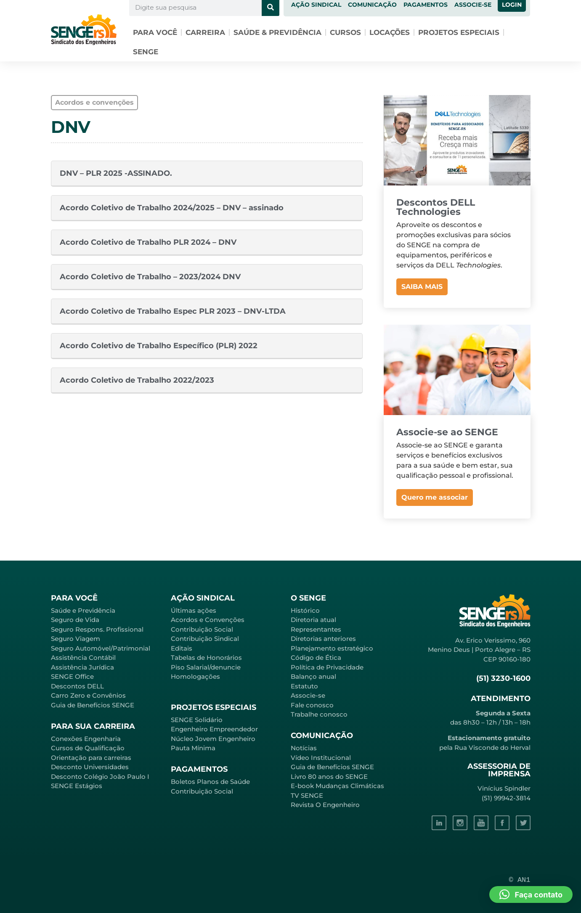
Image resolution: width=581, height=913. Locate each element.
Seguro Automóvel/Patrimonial (100, 648)
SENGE (145, 52)
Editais (181, 648)
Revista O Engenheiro (325, 805)
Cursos (345, 32)
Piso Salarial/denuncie (206, 667)
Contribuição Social (202, 629)
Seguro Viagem (75, 639)
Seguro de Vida (75, 620)
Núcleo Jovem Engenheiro (213, 739)
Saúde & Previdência (277, 32)
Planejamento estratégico (332, 648)
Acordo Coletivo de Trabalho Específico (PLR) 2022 (158, 345)
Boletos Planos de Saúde (210, 782)
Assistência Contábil (83, 658)
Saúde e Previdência (83, 610)
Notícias (304, 748)
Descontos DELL (77, 686)
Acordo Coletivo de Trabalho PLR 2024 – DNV (148, 242)
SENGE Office (72, 676)
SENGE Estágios (76, 786)
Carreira (205, 32)
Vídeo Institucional (321, 758)
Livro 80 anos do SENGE (329, 777)
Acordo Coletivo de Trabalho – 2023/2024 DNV (150, 276)
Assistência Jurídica (82, 667)
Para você (155, 32)
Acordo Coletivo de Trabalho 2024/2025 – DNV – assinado (172, 207)
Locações (389, 32)
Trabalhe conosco (319, 714)
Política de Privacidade (327, 667)
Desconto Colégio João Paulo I (100, 777)
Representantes (316, 629)
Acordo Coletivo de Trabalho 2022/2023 (137, 380)
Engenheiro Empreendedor (214, 729)
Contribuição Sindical (205, 639)
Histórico (305, 610)
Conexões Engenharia (86, 739)
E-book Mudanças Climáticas (337, 786)
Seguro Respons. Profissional (97, 629)
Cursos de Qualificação (88, 748)
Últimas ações (193, 610)
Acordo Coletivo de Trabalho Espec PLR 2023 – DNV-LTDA (173, 311)
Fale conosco (312, 705)
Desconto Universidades (90, 767)
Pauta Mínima (193, 748)
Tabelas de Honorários (206, 658)
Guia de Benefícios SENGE (92, 705)
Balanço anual (313, 676)
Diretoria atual (313, 620)
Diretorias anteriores (323, 639)
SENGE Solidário (197, 720)
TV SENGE (307, 795)
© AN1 (520, 880)
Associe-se (308, 695)
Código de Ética (316, 658)
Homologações (195, 676)
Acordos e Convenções (207, 620)
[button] (531, 894)
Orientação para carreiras (91, 758)
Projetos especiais (458, 32)
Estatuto (304, 686)
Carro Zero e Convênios (88, 695)
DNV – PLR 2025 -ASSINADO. (116, 173)
